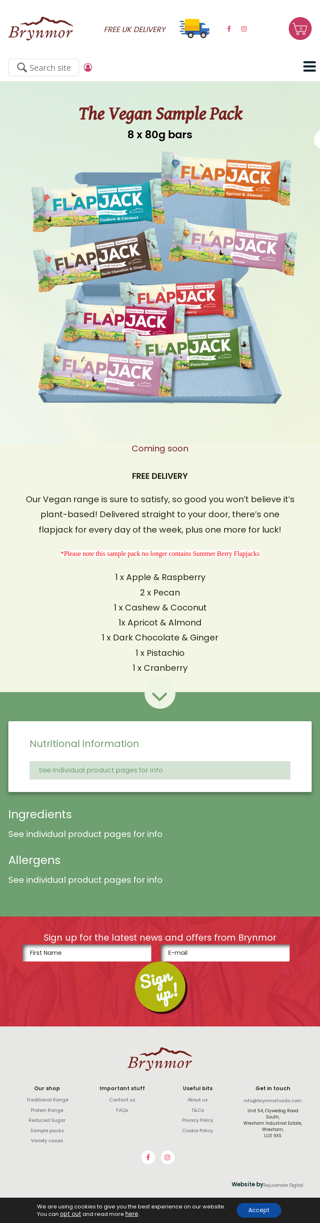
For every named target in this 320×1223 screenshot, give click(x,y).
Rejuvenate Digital (283, 1185)
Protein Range (47, 1110)
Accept (259, 1210)
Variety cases (47, 1140)
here (128, 1214)
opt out (68, 1214)
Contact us (122, 1099)
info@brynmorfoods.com (273, 1100)
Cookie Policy (197, 1130)
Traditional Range (47, 1099)
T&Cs (197, 1110)
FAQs (122, 1110)
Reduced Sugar (47, 1120)
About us (198, 1099)
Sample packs (47, 1130)
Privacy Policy (197, 1120)
